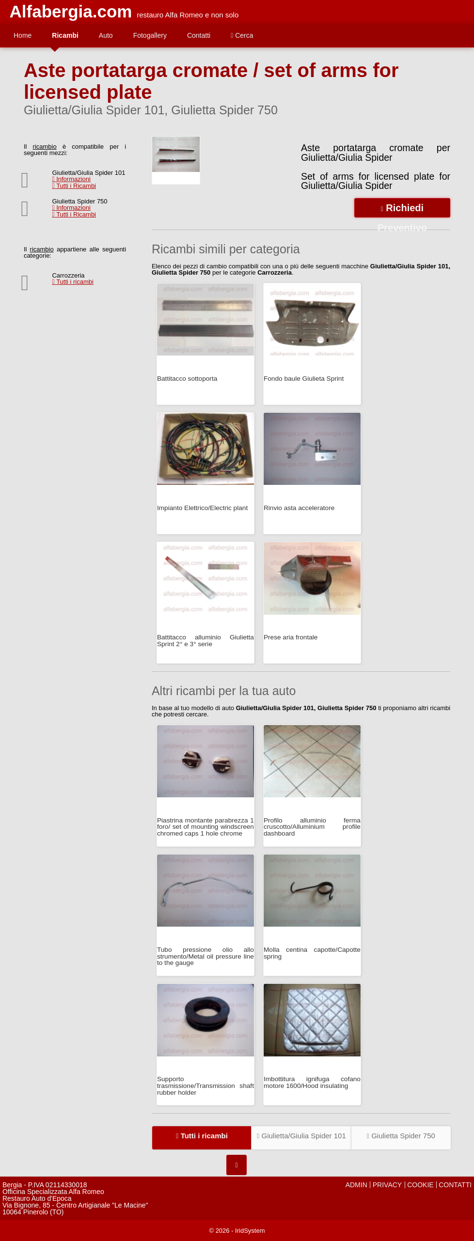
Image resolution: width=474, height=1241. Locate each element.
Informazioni (71, 179)
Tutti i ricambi (73, 281)
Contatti (198, 35)
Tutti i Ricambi (74, 185)
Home (23, 35)
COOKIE (420, 1184)
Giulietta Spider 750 (401, 1136)
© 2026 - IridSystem (237, 1230)
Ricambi (65, 35)
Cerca (242, 35)
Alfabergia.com (71, 11)
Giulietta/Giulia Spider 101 (301, 1136)
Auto (106, 35)
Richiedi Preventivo (402, 209)
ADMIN (356, 1184)
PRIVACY (387, 1184)
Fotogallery (150, 35)
